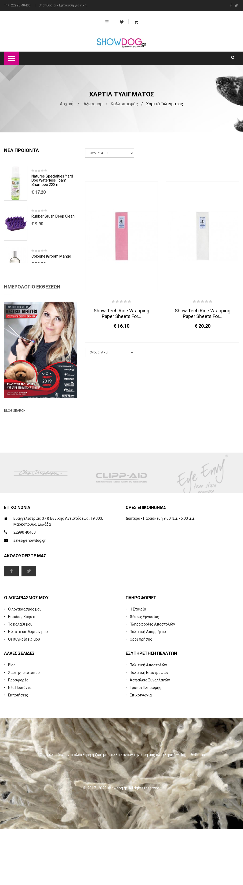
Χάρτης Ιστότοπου (24, 728)
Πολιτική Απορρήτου (148, 688)
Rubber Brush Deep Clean (53, 216)
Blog (12, 721)
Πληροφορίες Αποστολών (152, 680)
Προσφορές (18, 736)
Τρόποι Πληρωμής (145, 743)
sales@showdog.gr (29, 596)
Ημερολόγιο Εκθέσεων (32, 305)
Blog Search (15, 449)
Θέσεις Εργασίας (144, 673)
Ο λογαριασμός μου (25, 665)
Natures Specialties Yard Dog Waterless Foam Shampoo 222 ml (52, 180)
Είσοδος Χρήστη (22, 673)
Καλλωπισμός (124, 103)
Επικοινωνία (141, 751)
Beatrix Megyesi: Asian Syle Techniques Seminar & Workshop (34, 425)
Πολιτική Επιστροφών (149, 728)
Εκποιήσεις (18, 751)
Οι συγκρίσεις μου (24, 695)
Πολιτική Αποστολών (148, 721)
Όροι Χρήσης (141, 695)
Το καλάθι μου (20, 680)
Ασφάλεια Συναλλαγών (150, 736)
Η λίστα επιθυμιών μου (28, 688)
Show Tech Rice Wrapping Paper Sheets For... (121, 313)
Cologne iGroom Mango (51, 256)
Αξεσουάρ (93, 103)
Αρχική (66, 103)
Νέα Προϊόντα (19, 743)
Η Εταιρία (138, 665)
